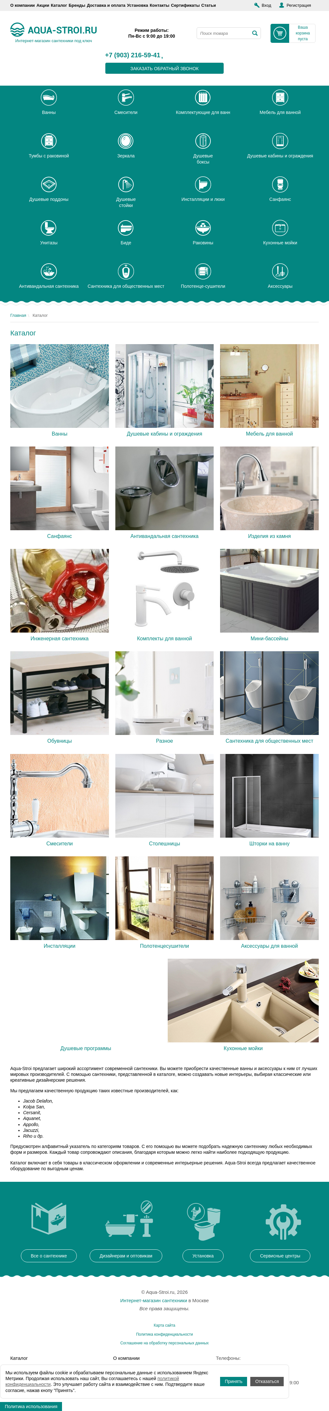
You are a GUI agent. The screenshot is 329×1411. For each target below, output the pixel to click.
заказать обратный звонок (164, 68)
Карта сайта (164, 1325)
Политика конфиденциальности (164, 1334)
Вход (266, 5)
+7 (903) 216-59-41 (132, 55)
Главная (18, 315)
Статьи (208, 5)
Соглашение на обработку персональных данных (164, 1343)
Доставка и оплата (106, 5)
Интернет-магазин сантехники (153, 1300)
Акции (42, 5)
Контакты (159, 5)
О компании (22, 5)
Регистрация (299, 5)
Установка (137, 5)
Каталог (59, 5)
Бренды (77, 5)
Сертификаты (185, 5)
